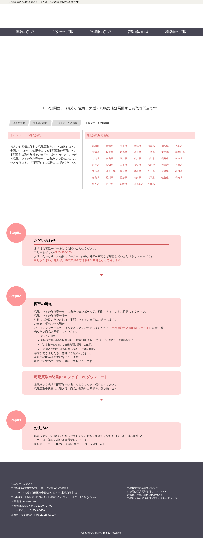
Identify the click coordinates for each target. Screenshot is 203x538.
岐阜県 (178, 158)
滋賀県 (137, 164)
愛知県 (109, 164)
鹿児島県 (138, 184)
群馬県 (123, 152)
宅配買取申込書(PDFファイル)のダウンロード (71, 377)
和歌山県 (111, 171)
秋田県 (151, 145)
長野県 (165, 158)
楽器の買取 (25, 32)
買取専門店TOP (26, 16)
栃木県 (109, 152)
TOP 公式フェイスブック (124, 10)
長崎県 (178, 177)
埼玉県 (137, 152)
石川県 (123, 158)
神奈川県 (180, 152)
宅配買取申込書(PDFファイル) (131, 327)
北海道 (95, 145)
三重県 (123, 164)
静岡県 (95, 164)
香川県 (109, 177)
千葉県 (151, 152)
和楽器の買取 (176, 32)
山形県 (165, 145)
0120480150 (74, 16)
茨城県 (95, 152)
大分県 (109, 184)
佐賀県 (165, 177)
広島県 (165, 171)
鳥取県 (123, 171)
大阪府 (165, 164)
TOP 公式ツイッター (124, 22)
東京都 (165, 152)
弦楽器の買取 (100, 32)
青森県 (109, 145)
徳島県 (95, 177)
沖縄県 (151, 184)
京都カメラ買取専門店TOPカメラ (145, 494)
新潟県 (95, 158)
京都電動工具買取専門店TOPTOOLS (146, 491)
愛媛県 (123, 177)
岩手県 (123, 145)
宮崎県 (123, 184)
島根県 (137, 171)
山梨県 (151, 158)
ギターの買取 (63, 32)
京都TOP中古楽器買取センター (143, 488)
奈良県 (95, 171)
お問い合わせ (172, 16)
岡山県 (151, 171)
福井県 (137, 158)
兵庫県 (178, 164)
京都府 (151, 164)
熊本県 (95, 184)
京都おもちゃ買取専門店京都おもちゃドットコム (153, 498)
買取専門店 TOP (21, 475)
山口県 (178, 171)
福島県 (178, 145)
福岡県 (151, 177)
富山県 (109, 158)
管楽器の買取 (138, 32)
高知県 (137, 177)
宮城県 (137, 145)
